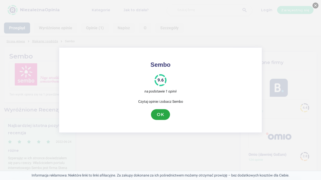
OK (160, 114)
